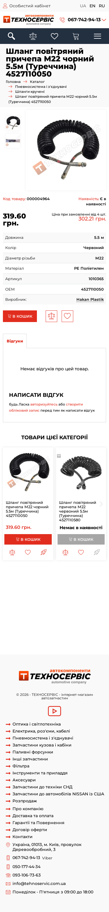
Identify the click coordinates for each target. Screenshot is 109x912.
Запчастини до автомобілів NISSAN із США (58, 794)
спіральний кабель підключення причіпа (44, 648)
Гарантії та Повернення (38, 822)
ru (102, 5)
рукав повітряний (75, 616)
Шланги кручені (29, 91)
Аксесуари (24, 780)
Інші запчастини (30, 759)
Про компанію (27, 808)
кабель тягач (31, 638)
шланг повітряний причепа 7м (33, 605)
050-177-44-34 (26, 866)
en (92, 5)
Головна (13, 81)
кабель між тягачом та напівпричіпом (40, 632)
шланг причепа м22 (31, 578)
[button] (83, 20)
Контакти (22, 836)
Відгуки (15, 341)
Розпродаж (24, 801)
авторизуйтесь (44, 404)
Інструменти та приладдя (40, 773)
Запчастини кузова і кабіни (42, 745)
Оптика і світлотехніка (36, 724)
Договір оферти (29, 829)
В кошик (20, 316)
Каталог (37, 81)
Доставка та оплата (32, 815)
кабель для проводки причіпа (61, 627)
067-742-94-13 (84, 19)
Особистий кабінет (30, 5)
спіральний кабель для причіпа (63, 643)
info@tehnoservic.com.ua (39, 883)
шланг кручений (37, 611)
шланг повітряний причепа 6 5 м (64, 600)
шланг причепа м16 (71, 578)
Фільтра (20, 766)
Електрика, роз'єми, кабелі (41, 731)
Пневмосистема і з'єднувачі (41, 86)
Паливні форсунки (32, 752)
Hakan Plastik (90, 299)
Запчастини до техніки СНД (42, 787)
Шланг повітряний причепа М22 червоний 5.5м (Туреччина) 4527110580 (77, 511)
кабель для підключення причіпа (36, 622)
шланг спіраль (42, 616)
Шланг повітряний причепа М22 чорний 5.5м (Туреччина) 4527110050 (27, 509)
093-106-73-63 (26, 875)
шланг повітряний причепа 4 (62, 589)
